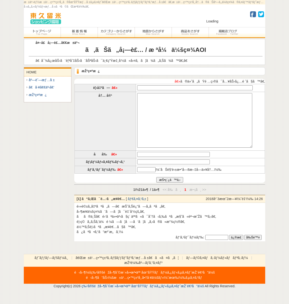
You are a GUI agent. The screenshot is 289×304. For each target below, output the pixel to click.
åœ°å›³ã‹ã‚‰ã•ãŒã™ (153, 32)
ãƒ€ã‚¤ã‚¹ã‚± (137, 209)
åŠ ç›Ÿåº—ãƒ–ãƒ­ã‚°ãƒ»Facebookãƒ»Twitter (227, 32)
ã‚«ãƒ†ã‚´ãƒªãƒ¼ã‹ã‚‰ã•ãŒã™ (116, 32)
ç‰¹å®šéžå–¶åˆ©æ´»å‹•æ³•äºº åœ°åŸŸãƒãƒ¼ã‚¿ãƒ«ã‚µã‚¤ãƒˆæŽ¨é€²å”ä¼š (153, 283)
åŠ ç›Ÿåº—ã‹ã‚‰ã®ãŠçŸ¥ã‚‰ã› (79, 32)
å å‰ (101, 165)
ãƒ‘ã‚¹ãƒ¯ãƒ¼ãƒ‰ (101, 180)
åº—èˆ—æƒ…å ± (42, 80)
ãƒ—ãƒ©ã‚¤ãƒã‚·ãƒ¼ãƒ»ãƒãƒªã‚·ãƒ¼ (217, 268)
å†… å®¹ (105, 95)
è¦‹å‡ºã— (101, 88)
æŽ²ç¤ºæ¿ (38, 95)
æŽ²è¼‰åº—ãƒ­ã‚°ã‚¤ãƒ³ (143, 273)
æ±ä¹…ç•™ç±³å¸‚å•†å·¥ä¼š (135, 288)
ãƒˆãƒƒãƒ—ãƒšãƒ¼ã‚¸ (42, 32)
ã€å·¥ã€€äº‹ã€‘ (41, 87)
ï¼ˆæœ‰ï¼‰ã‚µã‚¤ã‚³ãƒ (183, 288)
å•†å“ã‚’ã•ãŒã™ (190, 32)
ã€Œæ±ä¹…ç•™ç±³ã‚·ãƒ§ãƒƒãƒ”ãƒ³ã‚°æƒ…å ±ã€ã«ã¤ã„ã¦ (127, 268)
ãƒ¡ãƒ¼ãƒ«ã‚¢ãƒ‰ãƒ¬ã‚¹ (105, 172)
